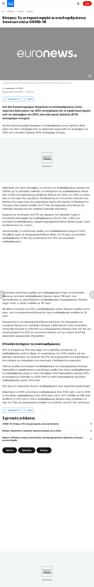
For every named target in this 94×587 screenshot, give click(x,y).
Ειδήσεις (10, 11)
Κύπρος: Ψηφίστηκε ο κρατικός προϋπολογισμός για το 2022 (31, 430)
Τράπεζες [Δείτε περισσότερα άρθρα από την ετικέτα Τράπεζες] (27, 450)
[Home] (3, 11)
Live (87, 3)
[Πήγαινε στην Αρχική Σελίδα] (10, 3)
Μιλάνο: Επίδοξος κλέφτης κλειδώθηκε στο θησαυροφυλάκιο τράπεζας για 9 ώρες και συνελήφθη (42, 438)
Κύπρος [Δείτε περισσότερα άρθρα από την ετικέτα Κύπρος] (44, 450)
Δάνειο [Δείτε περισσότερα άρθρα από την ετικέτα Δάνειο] (9, 450)
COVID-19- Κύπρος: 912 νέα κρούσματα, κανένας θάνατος (30, 424)
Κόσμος (20, 11)
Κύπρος (30, 11)
